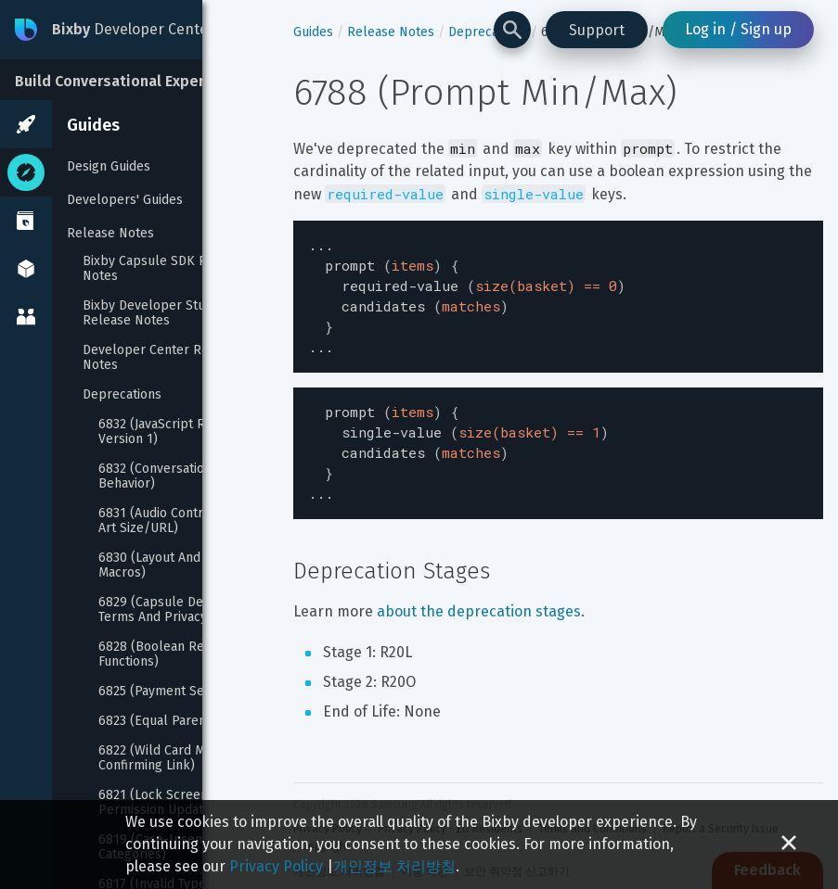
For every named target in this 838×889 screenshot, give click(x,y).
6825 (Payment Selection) (174, 691)
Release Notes (110, 233)
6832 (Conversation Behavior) (156, 476)
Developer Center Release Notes (164, 358)
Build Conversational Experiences (133, 81)
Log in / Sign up (738, 29)
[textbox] (558, 291)
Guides (93, 125)
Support (597, 30)
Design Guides (108, 166)
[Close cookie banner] (788, 844)
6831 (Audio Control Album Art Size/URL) (180, 521)
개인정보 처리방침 (394, 866)
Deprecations (122, 394)
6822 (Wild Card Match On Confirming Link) (176, 758)
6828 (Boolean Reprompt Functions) (175, 654)
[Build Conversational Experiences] (139, 79)
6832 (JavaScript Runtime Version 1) (174, 432)
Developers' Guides (125, 200)
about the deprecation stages (479, 591)
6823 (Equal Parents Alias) (175, 721)
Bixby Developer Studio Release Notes (154, 313)
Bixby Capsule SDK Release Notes (167, 269)
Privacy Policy (276, 866)
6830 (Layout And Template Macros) (181, 565)
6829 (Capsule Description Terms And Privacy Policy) (178, 610)
